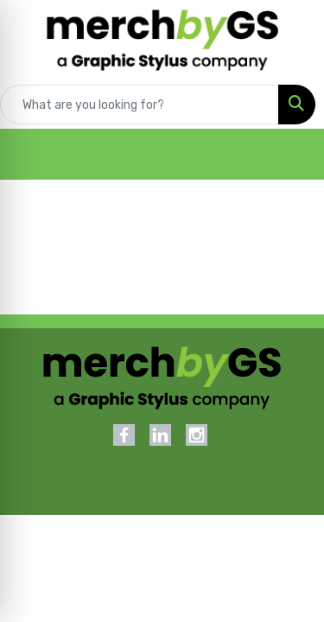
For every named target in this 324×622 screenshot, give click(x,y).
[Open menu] (289, 154)
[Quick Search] (139, 104)
